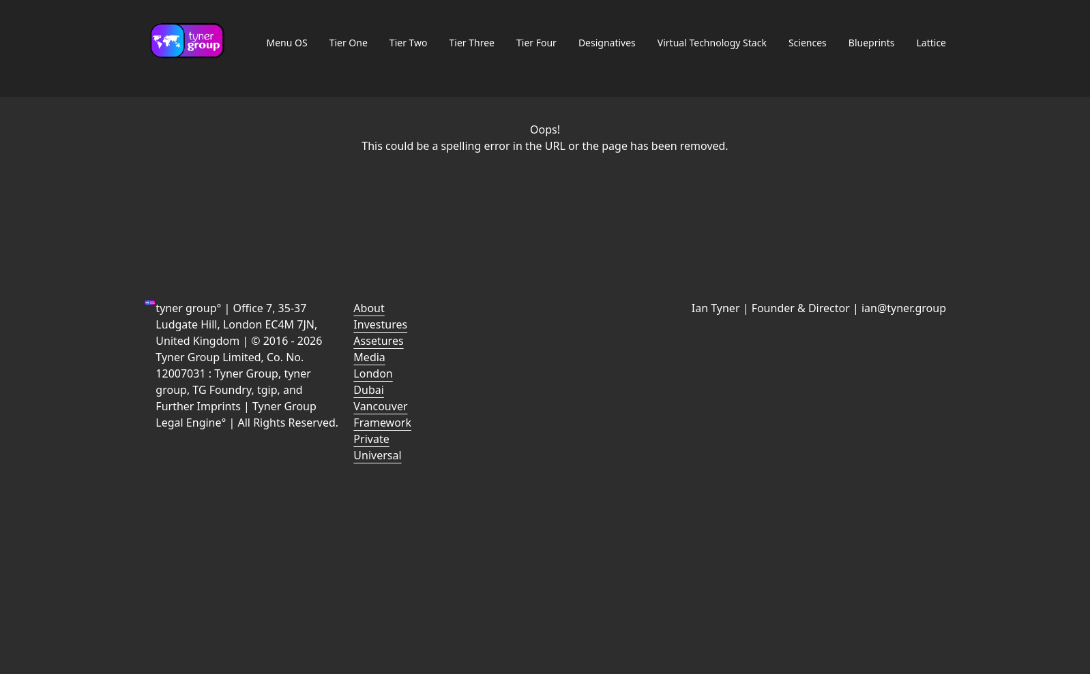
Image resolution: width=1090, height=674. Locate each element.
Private (371, 438)
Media (369, 357)
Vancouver (380, 406)
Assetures (378, 340)
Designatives (607, 42)
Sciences (808, 42)
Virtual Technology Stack (712, 42)
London (372, 373)
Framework (382, 422)
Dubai (368, 389)
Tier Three (472, 42)
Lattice (931, 42)
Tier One (348, 42)
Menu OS (286, 42)
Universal (377, 455)
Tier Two (408, 42)
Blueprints (872, 42)
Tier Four (536, 42)
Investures (380, 324)
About (368, 308)
